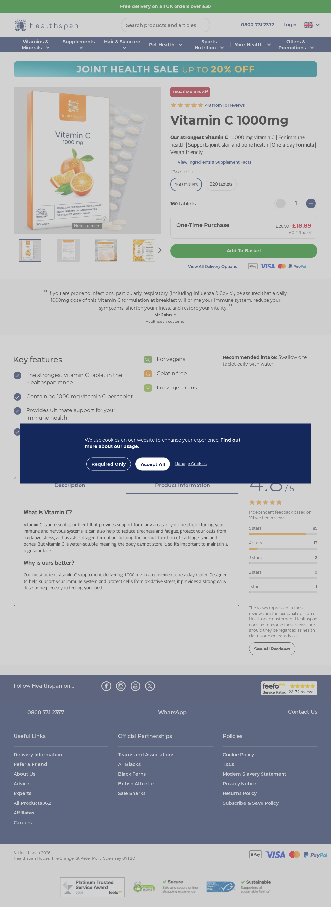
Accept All (153, 464)
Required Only (108, 464)
